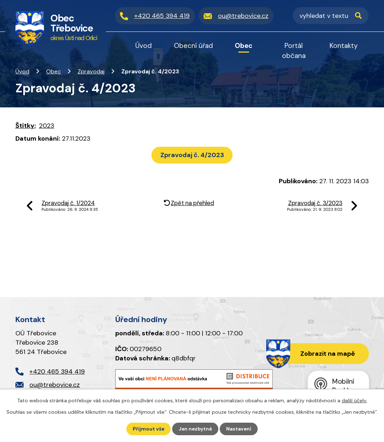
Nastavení (239, 429)
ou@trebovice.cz (54, 384)
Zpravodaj (91, 71)
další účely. (354, 400)
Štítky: (25, 125)
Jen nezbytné (195, 429)
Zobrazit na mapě (326, 354)
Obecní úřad (193, 45)
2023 (46, 125)
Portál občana (294, 50)
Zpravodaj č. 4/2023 (192, 155)
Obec (53, 71)
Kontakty (344, 45)
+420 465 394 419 (57, 371)
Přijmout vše (148, 429)
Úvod (22, 71)
